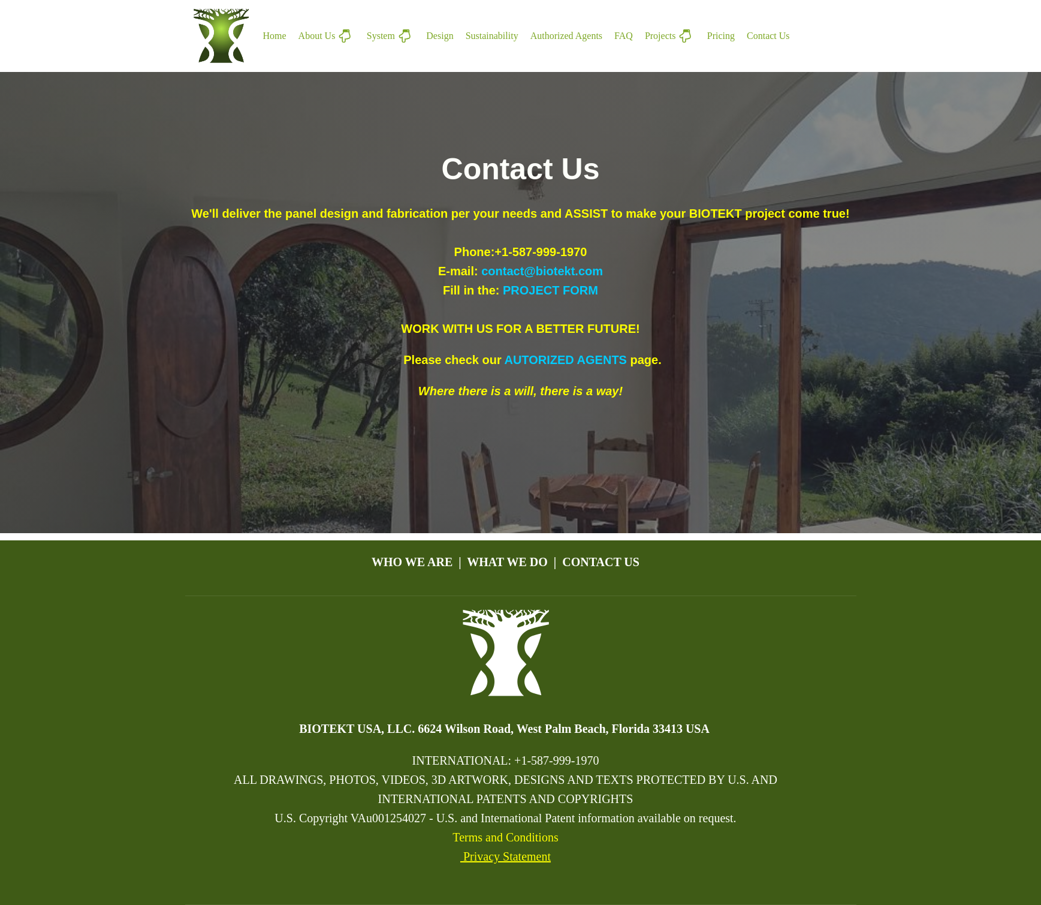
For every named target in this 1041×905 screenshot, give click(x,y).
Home (274, 36)
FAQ (623, 36)
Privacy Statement (505, 856)
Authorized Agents (566, 36)
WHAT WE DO (507, 562)
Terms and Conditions (505, 837)
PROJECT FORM (550, 290)
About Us (326, 36)
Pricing (721, 36)
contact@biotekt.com (542, 271)
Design (439, 36)
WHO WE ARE (412, 562)
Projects (670, 36)
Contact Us (768, 36)
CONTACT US (600, 562)
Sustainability (492, 36)
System (391, 36)
